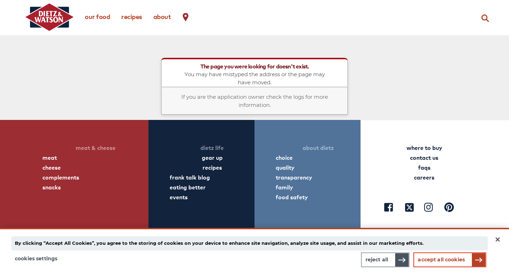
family (284, 187)
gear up (212, 157)
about (162, 16)
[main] (254, 249)
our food (97, 16)
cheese (51, 167)
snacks (51, 187)
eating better (188, 187)
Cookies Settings (36, 258)
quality (285, 167)
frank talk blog (190, 177)
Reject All (373, 259)
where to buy (424, 147)
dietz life (212, 147)
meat (49, 157)
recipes (131, 16)
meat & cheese (96, 147)
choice (284, 157)
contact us (424, 157)
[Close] (497, 237)
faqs (424, 167)
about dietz (318, 147)
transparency (294, 177)
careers (424, 177)
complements (60, 177)
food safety (292, 197)
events (179, 197)
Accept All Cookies (441, 259)
